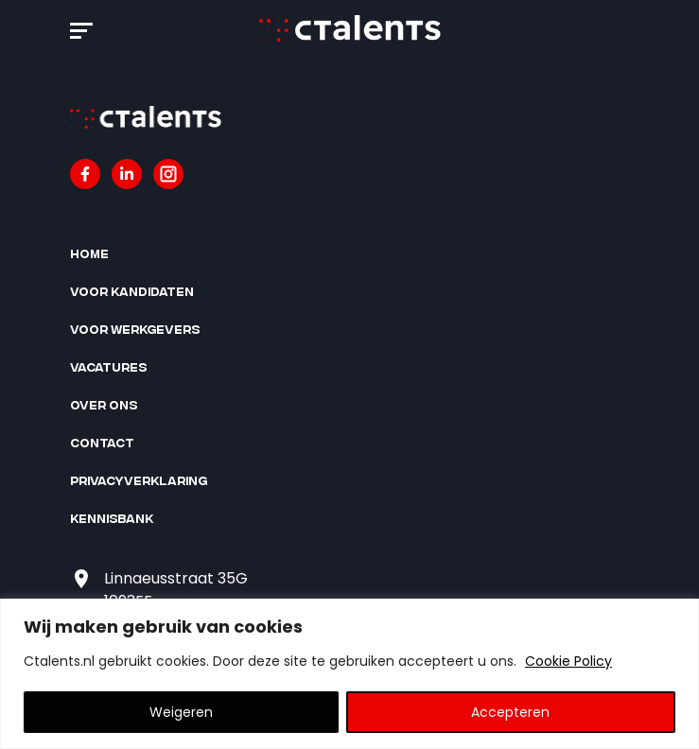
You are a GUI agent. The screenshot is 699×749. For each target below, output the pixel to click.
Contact (102, 442)
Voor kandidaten (132, 291)
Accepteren (510, 712)
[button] (81, 27)
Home (89, 253)
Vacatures (108, 366)
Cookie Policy (568, 661)
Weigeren (181, 712)
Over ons (103, 404)
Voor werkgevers (135, 329)
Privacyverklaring (138, 480)
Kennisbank (111, 518)
